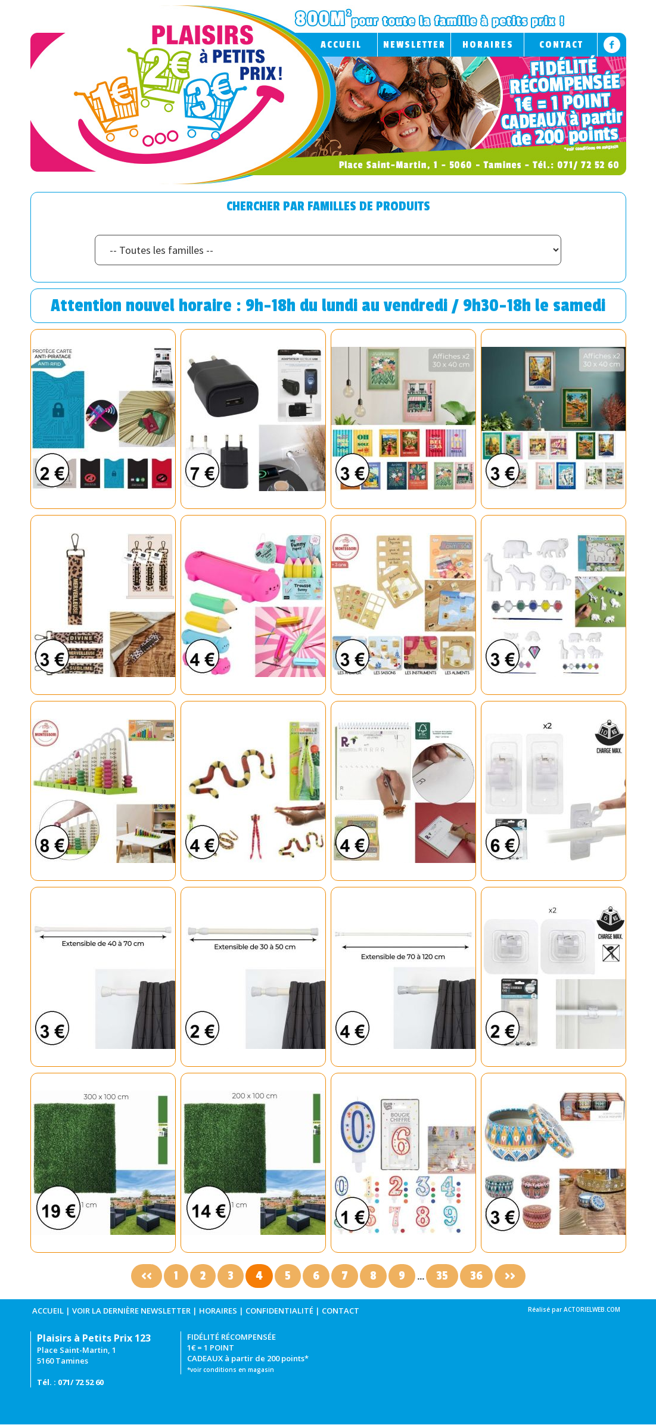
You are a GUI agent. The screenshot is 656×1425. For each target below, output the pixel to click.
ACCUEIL (341, 45)
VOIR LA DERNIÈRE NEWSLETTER (131, 1310)
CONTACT (561, 45)
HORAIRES (488, 45)
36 (476, 1276)
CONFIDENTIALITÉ (279, 1310)
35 (442, 1276)
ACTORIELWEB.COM (592, 1309)
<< (146, 1276)
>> (510, 1276)
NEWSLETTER (414, 45)
